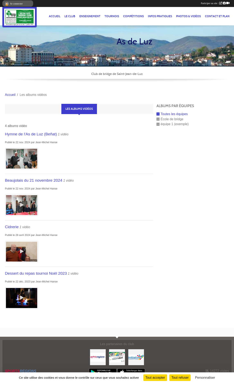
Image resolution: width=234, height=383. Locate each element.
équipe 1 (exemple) (175, 124)
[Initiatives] (136, 357)
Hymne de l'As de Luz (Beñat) (31, 134)
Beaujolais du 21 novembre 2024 (33, 180)
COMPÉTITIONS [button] (133, 16)
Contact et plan (217, 16)
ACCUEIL (54, 16)
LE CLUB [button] (69, 16)
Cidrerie (12, 227)
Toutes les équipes (174, 114)
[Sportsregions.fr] (98, 357)
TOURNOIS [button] (112, 16)
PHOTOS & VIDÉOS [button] (188, 16)
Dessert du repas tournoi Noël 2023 (36, 273)
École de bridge (172, 119)
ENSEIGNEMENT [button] (89, 16)
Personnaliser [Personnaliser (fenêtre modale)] (205, 377)
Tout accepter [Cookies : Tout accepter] (155, 377)
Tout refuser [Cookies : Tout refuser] (180, 377)
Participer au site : (215, 3)
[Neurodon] (117, 357)
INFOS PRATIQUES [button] (160, 16)
